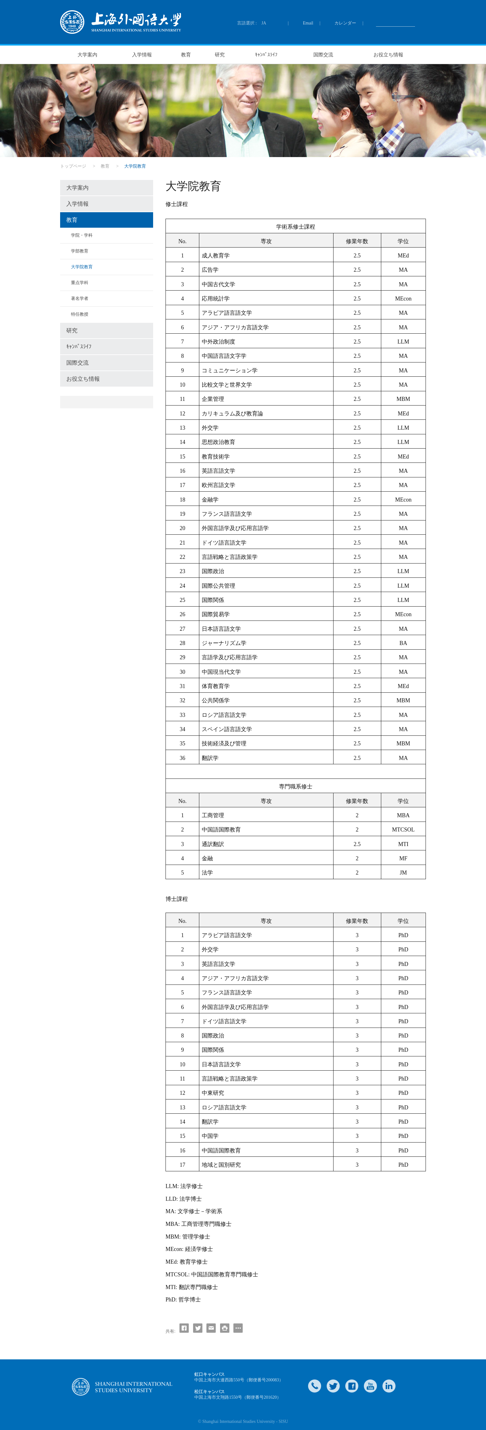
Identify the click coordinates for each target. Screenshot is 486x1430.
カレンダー (345, 23)
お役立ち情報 (388, 54)
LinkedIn (388, 1386)
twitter (333, 1386)
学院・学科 (82, 235)
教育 (186, 54)
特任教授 (79, 314)
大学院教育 (82, 267)
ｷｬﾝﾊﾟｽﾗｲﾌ (266, 54)
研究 (220, 54)
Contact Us (314, 1386)
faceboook (351, 1386)
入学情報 (142, 54)
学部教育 (79, 251)
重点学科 (79, 282)
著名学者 (79, 298)
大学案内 (87, 54)
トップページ (73, 166)
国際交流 (323, 54)
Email (308, 23)
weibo (370, 1386)
